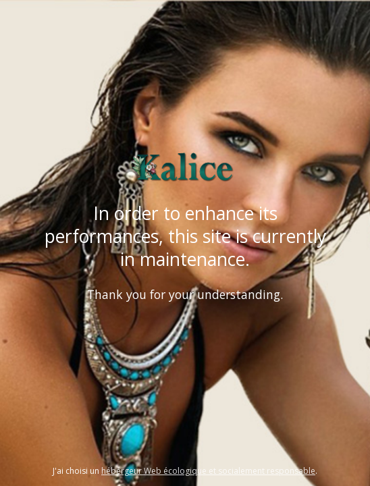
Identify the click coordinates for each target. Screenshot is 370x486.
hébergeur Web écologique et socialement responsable (208, 471)
